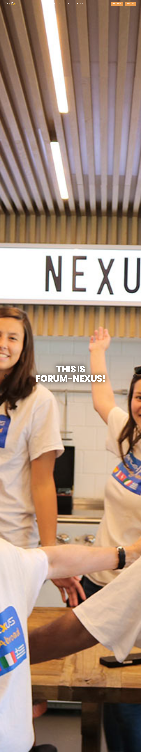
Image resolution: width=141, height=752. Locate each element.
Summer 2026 (50, 4)
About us (61, 4)
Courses (71, 4)
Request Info (117, 4)
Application (81, 4)
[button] (135, 376)
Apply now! (130, 4)
